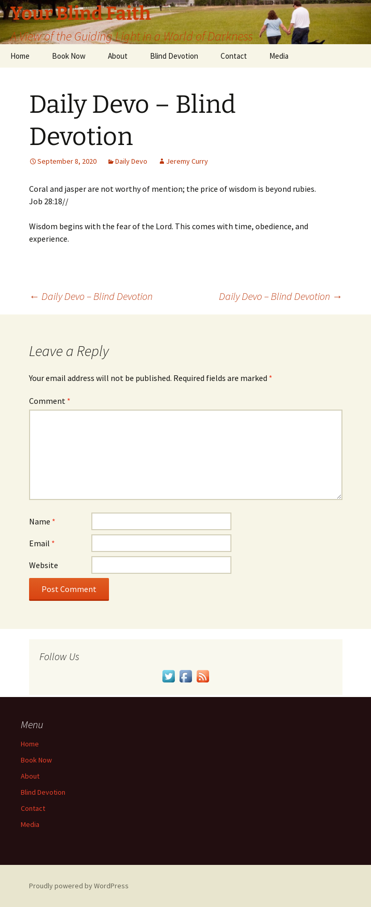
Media (278, 56)
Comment (50, 401)
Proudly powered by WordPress (79, 885)
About (118, 56)
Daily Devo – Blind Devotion (91, 296)
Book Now (69, 56)
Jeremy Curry (187, 161)
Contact (234, 56)
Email (42, 543)
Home (20, 56)
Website (43, 565)
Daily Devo (131, 161)
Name (42, 521)
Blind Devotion (174, 56)
